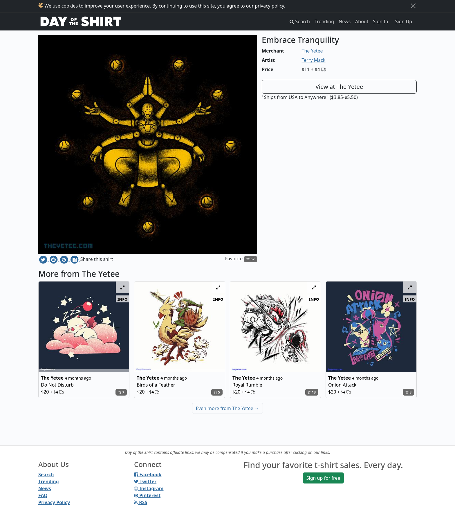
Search (46, 474)
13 (312, 392)
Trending (324, 21)
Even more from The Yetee (227, 408)
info (123, 299)
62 (250, 259)
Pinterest (147, 495)
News (345, 21)
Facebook (147, 474)
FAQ (43, 495)
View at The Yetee (339, 87)
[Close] (413, 5)
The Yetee (312, 51)
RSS (140, 502)
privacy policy (269, 6)
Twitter (145, 481)
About (361, 21)
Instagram (148, 488)
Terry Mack (314, 60)
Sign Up (403, 21)
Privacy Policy (54, 502)
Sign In (380, 21)
